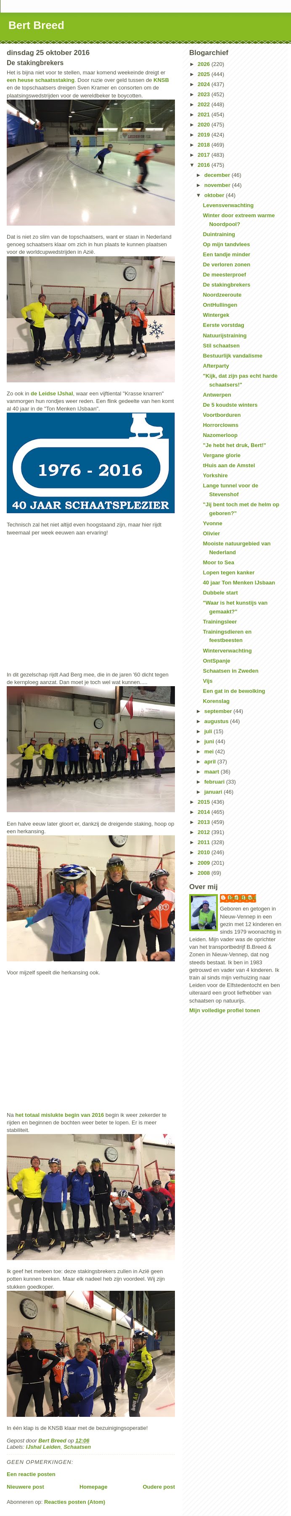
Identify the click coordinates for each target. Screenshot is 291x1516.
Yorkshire (215, 475)
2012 (205, 832)
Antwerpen (217, 395)
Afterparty (216, 366)
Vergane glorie (222, 455)
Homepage (93, 1487)
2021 (205, 114)
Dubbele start (220, 593)
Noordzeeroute (222, 295)
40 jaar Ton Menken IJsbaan (239, 582)
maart (212, 772)
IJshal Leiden (43, 1447)
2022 (205, 104)
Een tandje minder (226, 254)
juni (210, 741)
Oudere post (159, 1487)
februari (215, 782)
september (218, 711)
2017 (205, 155)
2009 (205, 863)
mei (209, 751)
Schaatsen (77, 1447)
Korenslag (216, 701)
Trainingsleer (220, 622)
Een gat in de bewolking (234, 691)
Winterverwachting (227, 650)
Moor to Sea (218, 562)
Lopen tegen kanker (228, 572)
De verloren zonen (226, 264)
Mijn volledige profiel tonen (224, 1010)
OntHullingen (220, 305)
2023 (205, 94)
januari (214, 792)
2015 (205, 802)
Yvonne (212, 523)
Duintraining (219, 234)
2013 (205, 822)
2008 (205, 873)
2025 (205, 74)
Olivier (211, 533)
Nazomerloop (220, 435)
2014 (205, 812)
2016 (205, 165)
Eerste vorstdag (223, 325)
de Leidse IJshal (52, 393)
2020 (205, 124)
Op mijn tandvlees (226, 244)
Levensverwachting (228, 205)
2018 (205, 145)
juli (209, 731)
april (210, 761)
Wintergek (216, 315)
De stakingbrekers (226, 285)
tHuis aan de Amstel (229, 465)
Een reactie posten (31, 1474)
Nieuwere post (25, 1487)
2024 (205, 84)
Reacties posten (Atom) (74, 1502)
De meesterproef (224, 274)
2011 (205, 842)
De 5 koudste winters (230, 405)
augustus (217, 721)
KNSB (161, 80)
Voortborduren (222, 415)
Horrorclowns (220, 425)
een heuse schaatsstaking (40, 80)
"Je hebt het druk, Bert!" (234, 445)
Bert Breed (36, 25)
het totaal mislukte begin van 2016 (59, 1115)
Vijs (207, 681)
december (218, 175)
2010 (205, 852)
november (218, 185)
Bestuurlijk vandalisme (232, 356)
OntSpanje (216, 661)
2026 (205, 64)
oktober (215, 195)
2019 (205, 135)
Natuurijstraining (224, 335)
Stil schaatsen (221, 345)
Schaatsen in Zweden (230, 671)
